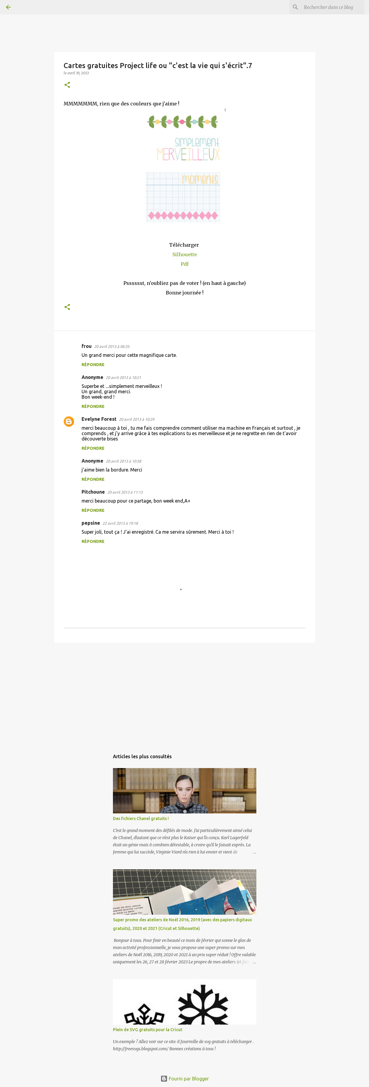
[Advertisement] (185, 693)
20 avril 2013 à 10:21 (123, 377)
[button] (67, 85)
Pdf (185, 264)
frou (87, 346)
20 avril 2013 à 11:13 (125, 492)
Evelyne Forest (99, 419)
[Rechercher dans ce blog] (332, 7)
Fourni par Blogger (184, 1078)
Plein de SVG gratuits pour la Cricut (147, 1029)
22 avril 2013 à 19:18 (120, 523)
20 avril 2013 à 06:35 (111, 346)
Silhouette (184, 254)
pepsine (91, 523)
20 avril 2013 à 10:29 (136, 419)
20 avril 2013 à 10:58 (123, 461)
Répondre (93, 364)
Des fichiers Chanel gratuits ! (141, 818)
